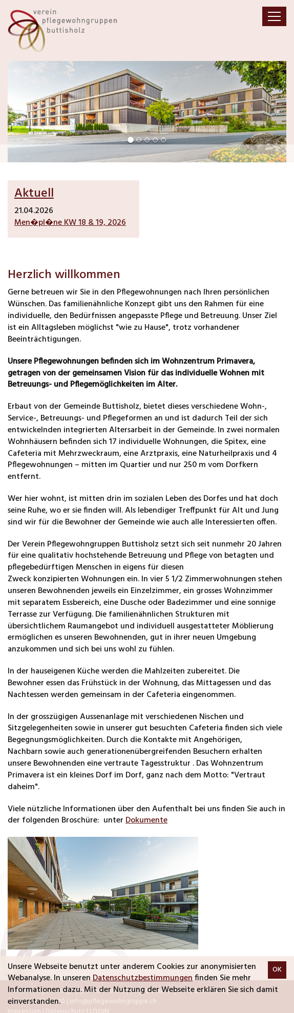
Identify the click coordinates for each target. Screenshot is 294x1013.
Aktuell (34, 193)
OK (277, 970)
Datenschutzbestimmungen (143, 978)
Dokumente (146, 820)
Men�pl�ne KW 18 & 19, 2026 (70, 222)
